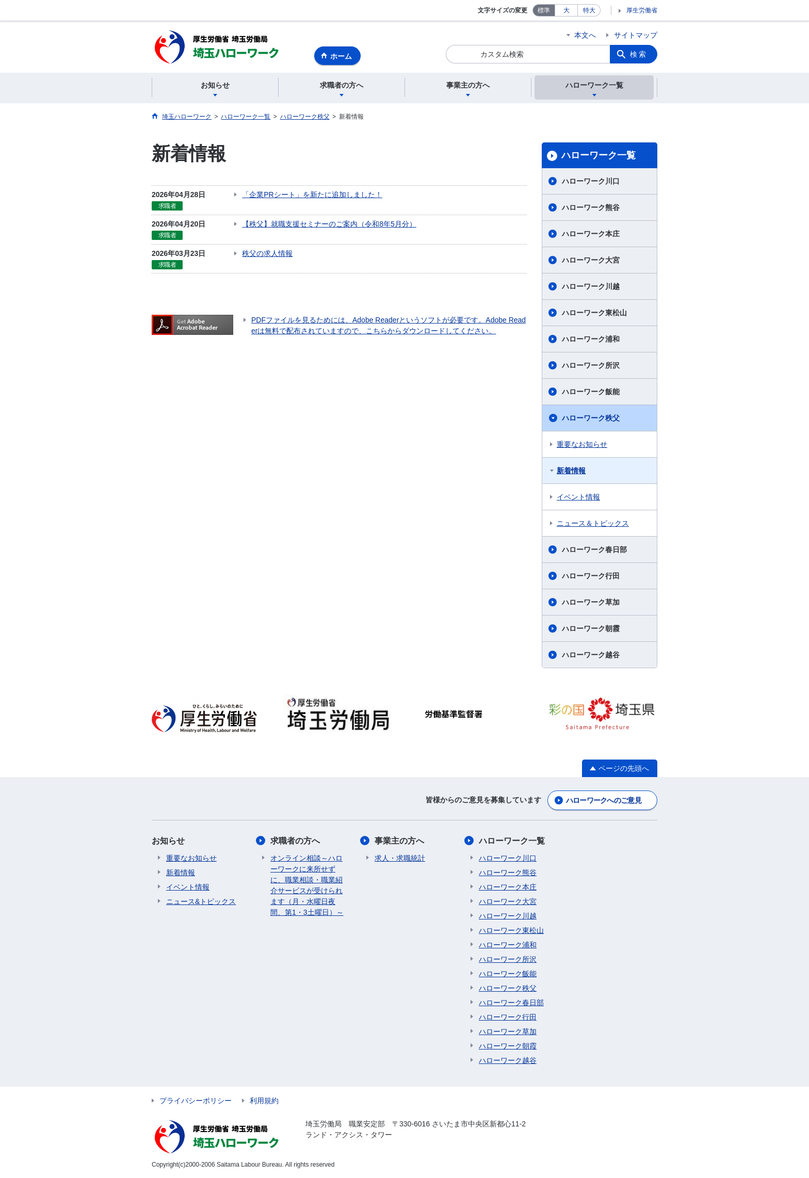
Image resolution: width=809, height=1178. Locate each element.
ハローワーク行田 (591, 576)
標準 (544, 10)
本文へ (585, 35)
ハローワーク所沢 (591, 365)
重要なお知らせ (582, 444)
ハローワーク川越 (591, 286)
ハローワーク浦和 (591, 339)
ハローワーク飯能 (591, 392)
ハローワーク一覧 (598, 155)
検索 (639, 54)
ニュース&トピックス (201, 901)
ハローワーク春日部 (594, 549)
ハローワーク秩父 (591, 418)
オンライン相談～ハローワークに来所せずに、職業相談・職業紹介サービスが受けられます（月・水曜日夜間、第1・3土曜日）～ (307, 885)
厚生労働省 (641, 10)
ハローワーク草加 (591, 602)
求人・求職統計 (400, 858)
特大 (589, 10)
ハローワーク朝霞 (591, 628)
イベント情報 (578, 497)
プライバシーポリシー (195, 1100)
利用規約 (264, 1100)
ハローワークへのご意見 (603, 800)
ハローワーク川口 (591, 181)
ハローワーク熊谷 (591, 207)
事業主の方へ (399, 840)
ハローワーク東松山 (594, 313)
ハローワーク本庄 (591, 234)
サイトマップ (635, 35)
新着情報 (571, 470)
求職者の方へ (295, 840)
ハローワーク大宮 (591, 260)
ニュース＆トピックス (593, 523)
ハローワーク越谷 (591, 655)
